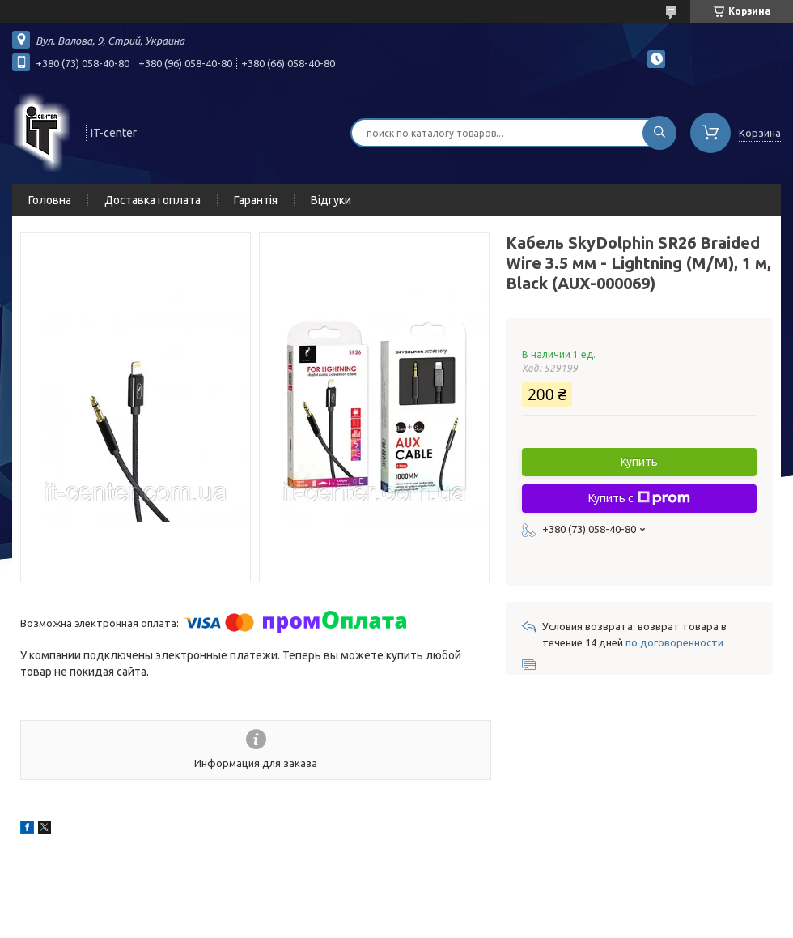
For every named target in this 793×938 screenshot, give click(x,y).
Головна (49, 200)
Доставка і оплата (152, 200)
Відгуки (331, 200)
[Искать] (659, 133)
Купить (639, 461)
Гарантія (256, 200)
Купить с (639, 498)
